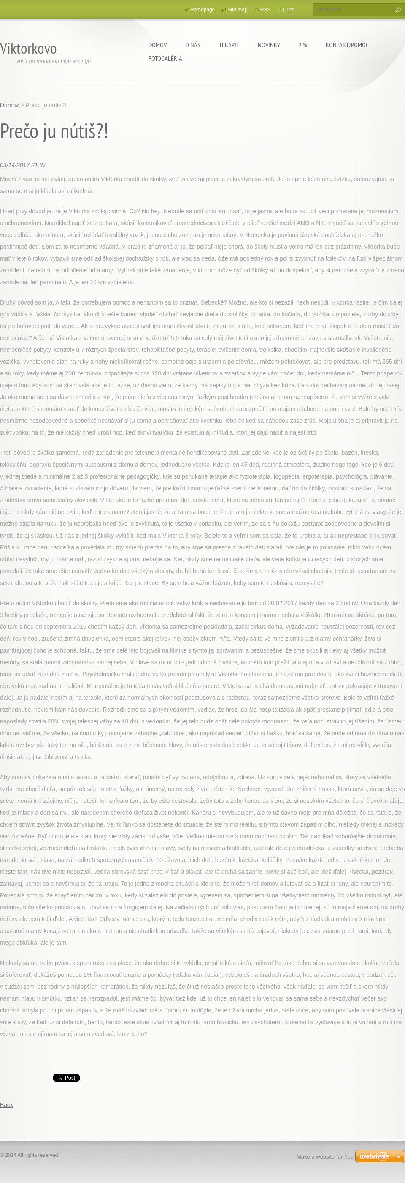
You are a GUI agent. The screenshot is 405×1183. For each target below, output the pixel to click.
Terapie (229, 45)
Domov (157, 45)
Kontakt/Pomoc (347, 45)
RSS (265, 10)
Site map (237, 10)
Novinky (269, 45)
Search (397, 9)
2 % (303, 45)
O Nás (192, 45)
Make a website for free (325, 1156)
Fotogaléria (165, 58)
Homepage (202, 10)
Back (6, 1104)
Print (288, 10)
